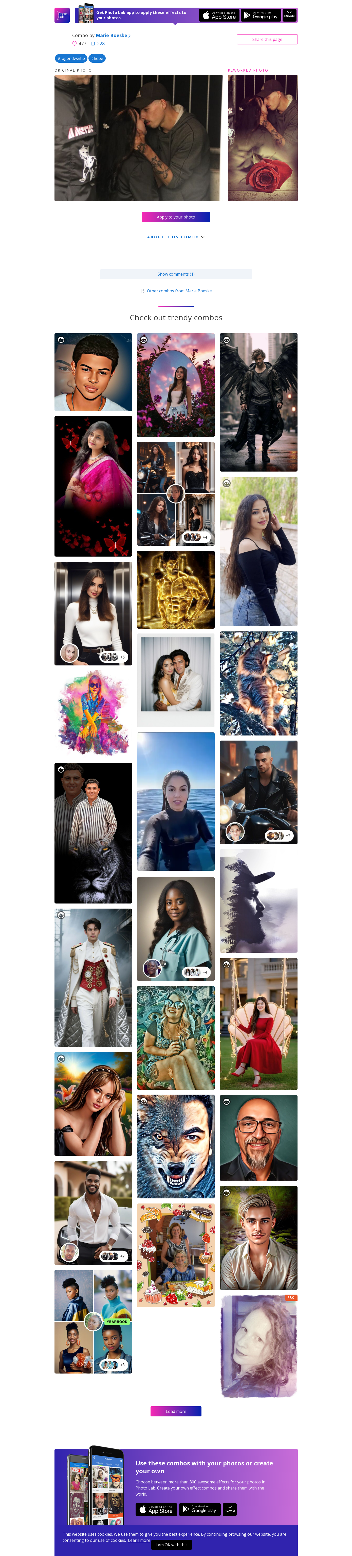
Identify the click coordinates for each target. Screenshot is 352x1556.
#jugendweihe (71, 58)
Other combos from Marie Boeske (176, 291)
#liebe (97, 58)
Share (267, 39)
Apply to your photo (176, 217)
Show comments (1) (176, 274)
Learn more (139, 1540)
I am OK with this (172, 1545)
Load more (176, 1411)
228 (97, 43)
